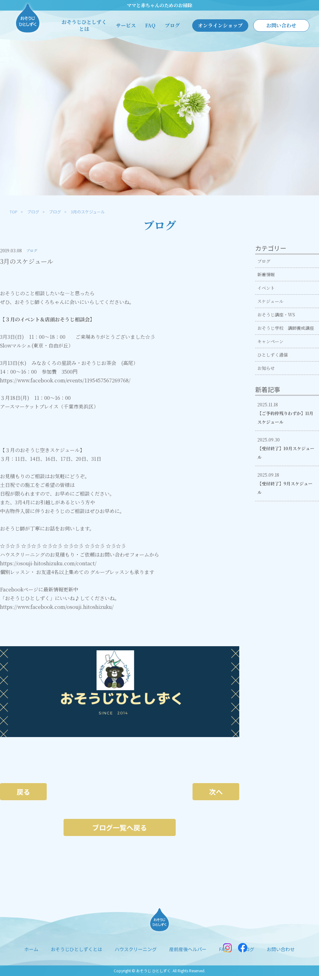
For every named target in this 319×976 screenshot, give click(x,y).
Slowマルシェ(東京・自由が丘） (36, 345)
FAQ (150, 25)
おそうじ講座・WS (276, 314)
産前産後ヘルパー (188, 949)
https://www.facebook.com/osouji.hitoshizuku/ (57, 606)
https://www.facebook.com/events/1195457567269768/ (65, 380)
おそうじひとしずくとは (84, 25)
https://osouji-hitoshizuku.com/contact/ (48, 563)
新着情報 (266, 274)
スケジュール (270, 301)
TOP (13, 212)
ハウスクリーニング (136, 949)
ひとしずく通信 (272, 355)
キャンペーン (270, 341)
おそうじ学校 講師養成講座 (285, 328)
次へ (216, 791)
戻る (23, 791)
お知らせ (266, 368)
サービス (126, 25)
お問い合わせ (281, 25)
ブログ (172, 25)
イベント (266, 288)
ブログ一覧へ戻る (119, 827)
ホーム (31, 949)
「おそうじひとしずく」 (27, 598)
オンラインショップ (220, 25)
